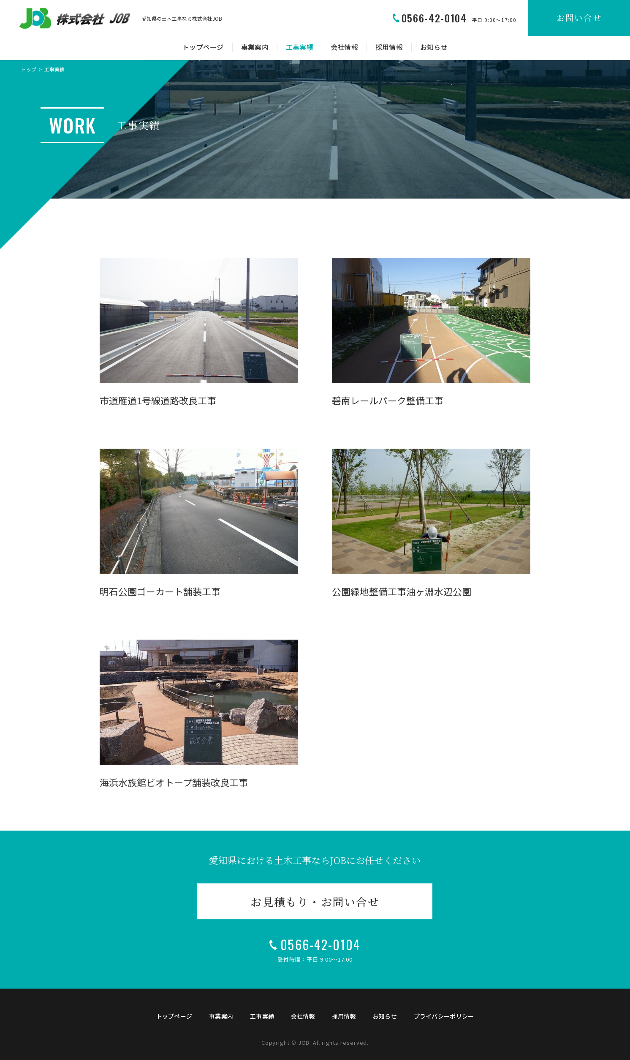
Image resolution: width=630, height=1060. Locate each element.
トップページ (203, 47)
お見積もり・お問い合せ (315, 901)
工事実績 (299, 47)
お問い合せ (579, 17)
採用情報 (389, 47)
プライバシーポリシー (444, 1016)
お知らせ (434, 47)
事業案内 (255, 47)
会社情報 (344, 47)
